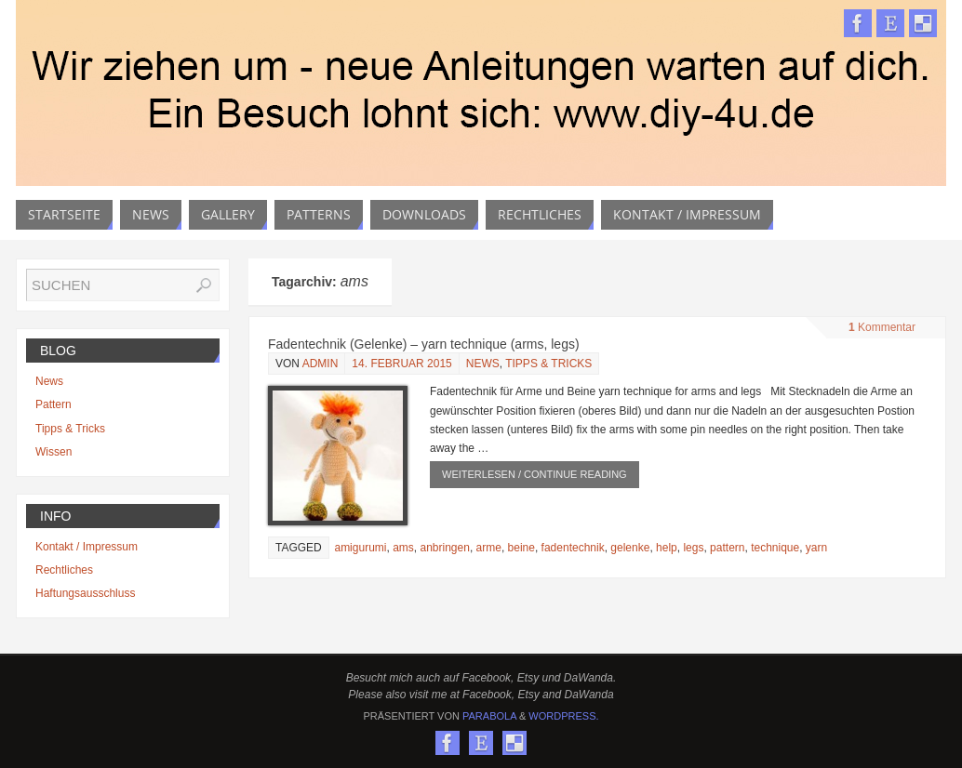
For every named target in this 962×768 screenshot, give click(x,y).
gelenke (629, 547)
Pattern (53, 404)
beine (521, 547)
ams (403, 547)
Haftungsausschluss (85, 593)
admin (320, 363)
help (666, 547)
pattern (727, 547)
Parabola (489, 716)
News (483, 363)
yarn (816, 547)
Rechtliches (64, 569)
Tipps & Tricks (548, 363)
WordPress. (563, 716)
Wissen (53, 451)
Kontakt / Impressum (86, 546)
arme (488, 547)
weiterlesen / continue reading (534, 474)
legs (693, 547)
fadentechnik (573, 547)
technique (775, 547)
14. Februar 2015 (401, 363)
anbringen (444, 547)
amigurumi (360, 547)
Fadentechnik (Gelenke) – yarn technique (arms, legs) (424, 344)
